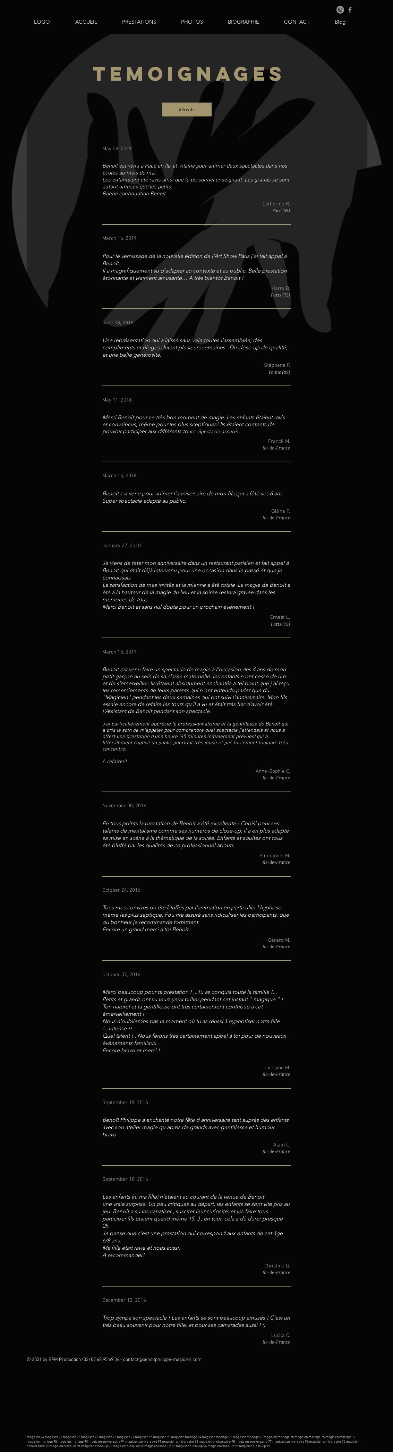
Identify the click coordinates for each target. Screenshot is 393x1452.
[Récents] (187, 109)
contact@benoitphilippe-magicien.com (162, 1360)
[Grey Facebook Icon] (350, 10)
